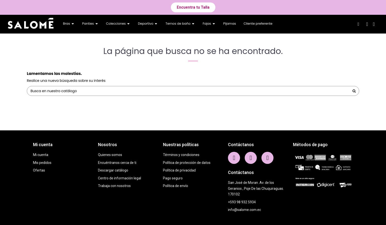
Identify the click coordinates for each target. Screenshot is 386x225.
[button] (193, 7)
